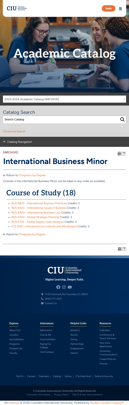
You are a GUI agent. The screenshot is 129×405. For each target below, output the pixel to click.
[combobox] (64, 99)
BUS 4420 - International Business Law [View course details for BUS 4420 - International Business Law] (36, 212)
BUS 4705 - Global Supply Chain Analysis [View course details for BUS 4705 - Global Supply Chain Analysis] (37, 221)
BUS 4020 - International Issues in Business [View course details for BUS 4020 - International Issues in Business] (38, 207)
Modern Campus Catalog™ (107, 402)
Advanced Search (14, 131)
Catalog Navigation (19, 141)
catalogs (13, 402)
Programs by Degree (32, 175)
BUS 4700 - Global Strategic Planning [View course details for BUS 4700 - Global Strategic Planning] (35, 217)
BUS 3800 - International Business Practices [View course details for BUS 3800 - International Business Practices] (39, 203)
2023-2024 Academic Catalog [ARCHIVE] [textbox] (32, 99)
